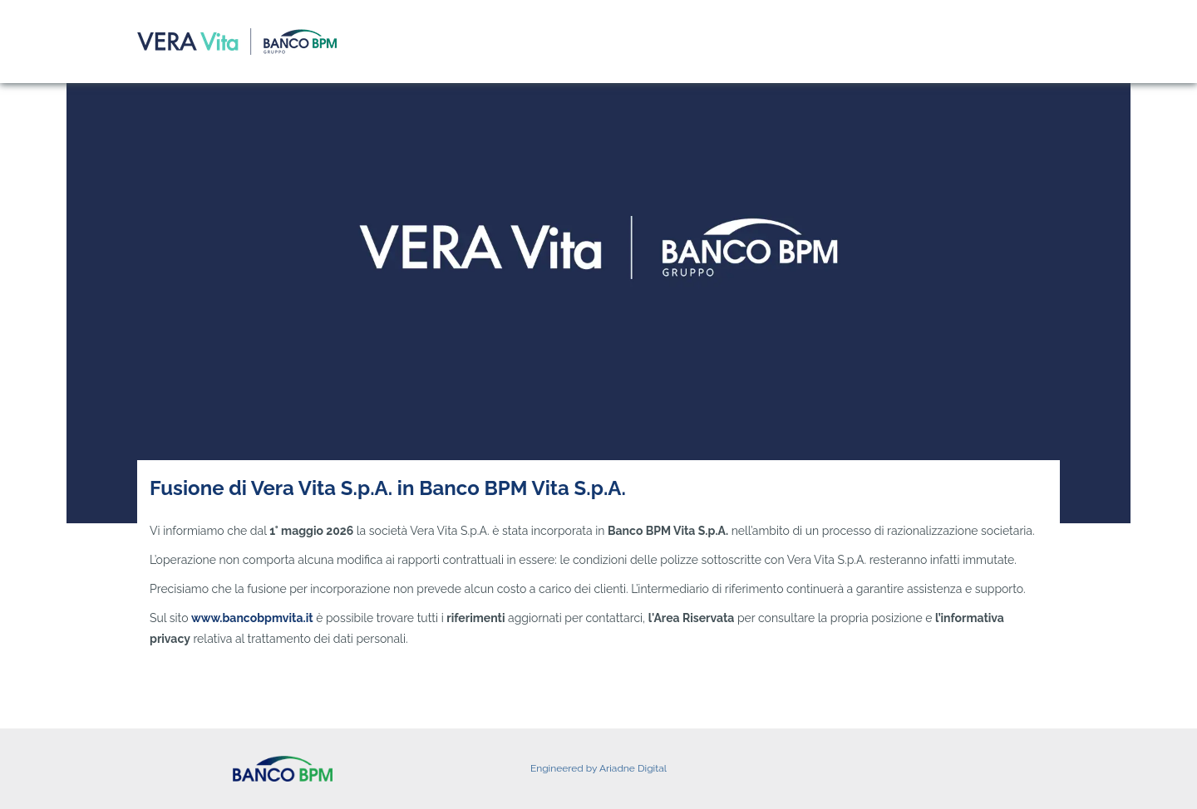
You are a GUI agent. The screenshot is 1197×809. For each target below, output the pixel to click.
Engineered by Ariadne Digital (598, 768)
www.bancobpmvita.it (252, 618)
